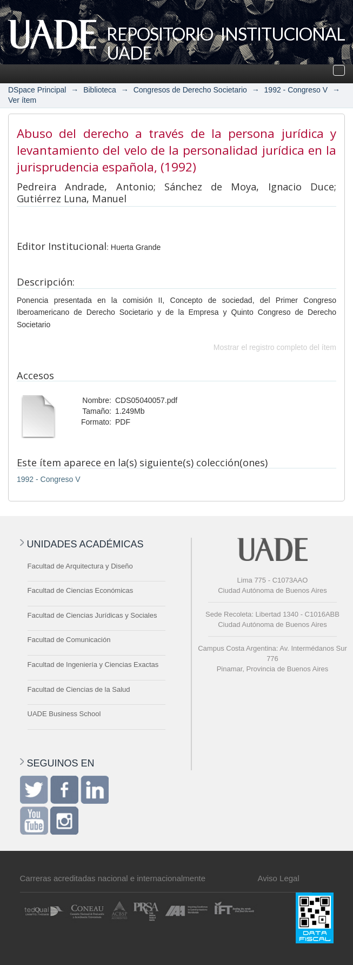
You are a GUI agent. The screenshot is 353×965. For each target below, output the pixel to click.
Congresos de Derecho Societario (190, 89)
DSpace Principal (37, 89)
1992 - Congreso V (296, 89)
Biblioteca (99, 89)
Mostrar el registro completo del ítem (275, 347)
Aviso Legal (278, 878)
